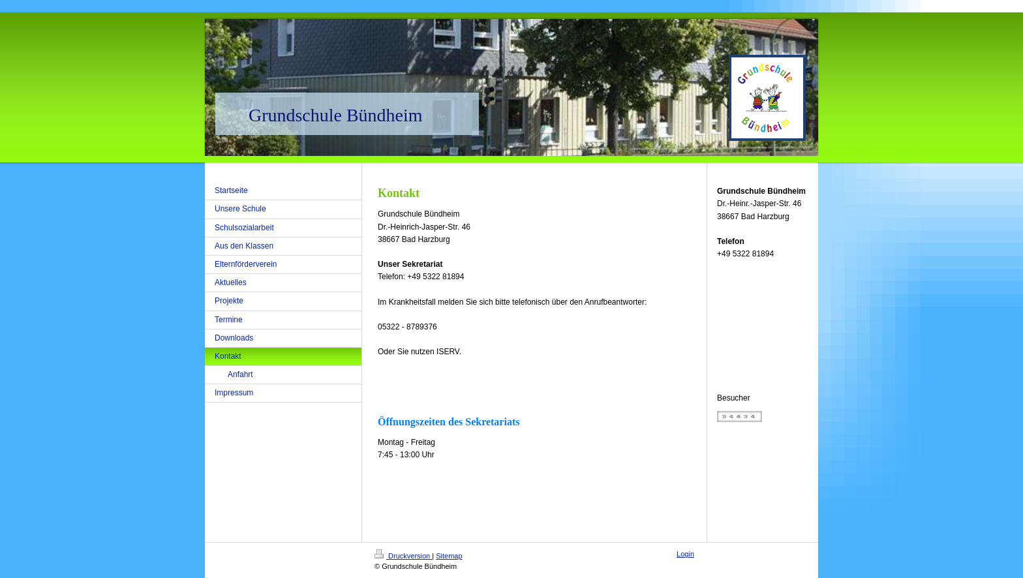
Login (685, 554)
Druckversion (403, 556)
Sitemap (449, 556)
